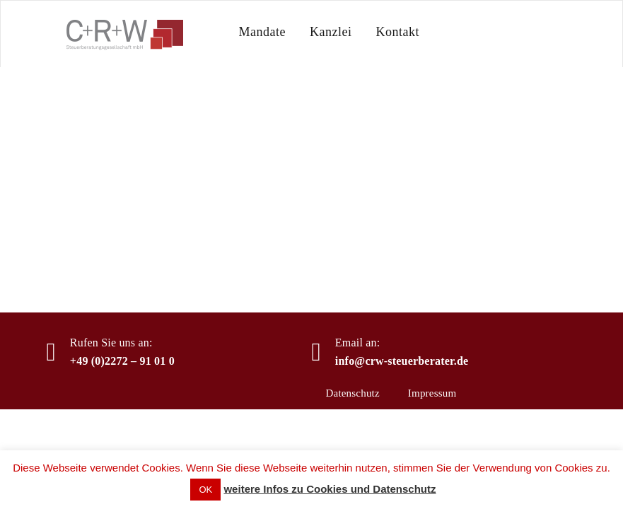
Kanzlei (330, 32)
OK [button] (205, 489)
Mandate (262, 32)
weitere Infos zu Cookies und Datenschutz (329, 489)
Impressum (432, 393)
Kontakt (397, 32)
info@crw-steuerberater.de (402, 361)
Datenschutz (353, 393)
